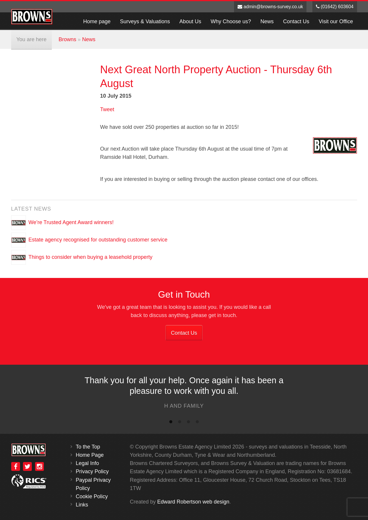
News (267, 21)
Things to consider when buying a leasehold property (90, 257)
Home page (97, 21)
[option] (184, 394)
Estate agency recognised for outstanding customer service (98, 240)
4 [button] (197, 423)
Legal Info (87, 463)
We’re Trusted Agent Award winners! (71, 222)
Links (82, 505)
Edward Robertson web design (193, 502)
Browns (67, 39)
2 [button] (180, 423)
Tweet (107, 109)
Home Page (90, 455)
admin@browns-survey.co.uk (270, 6)
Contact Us (296, 21)
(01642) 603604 (335, 6)
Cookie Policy (92, 496)
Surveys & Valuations (145, 21)
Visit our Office (336, 21)
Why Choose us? (230, 21)
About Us (190, 21)
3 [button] (188, 423)
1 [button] (171, 423)
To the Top (88, 447)
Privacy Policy (92, 471)
